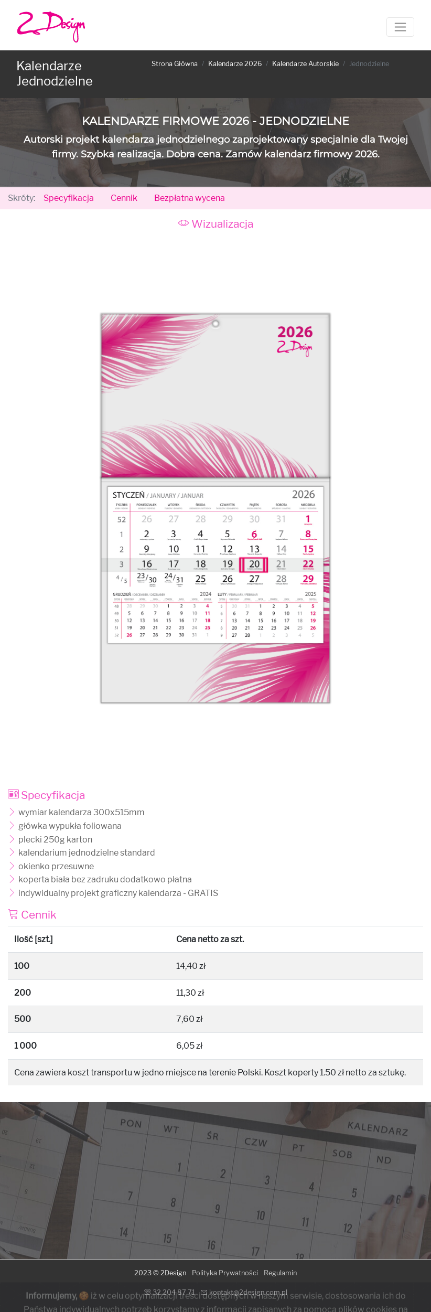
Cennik (124, 198)
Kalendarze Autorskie (305, 64)
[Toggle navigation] (400, 27)
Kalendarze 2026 (235, 64)
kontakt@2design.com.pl (244, 1292)
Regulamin (280, 1273)
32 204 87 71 (169, 1292)
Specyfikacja (69, 198)
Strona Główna (175, 64)
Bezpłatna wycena (189, 198)
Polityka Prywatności (225, 1273)
